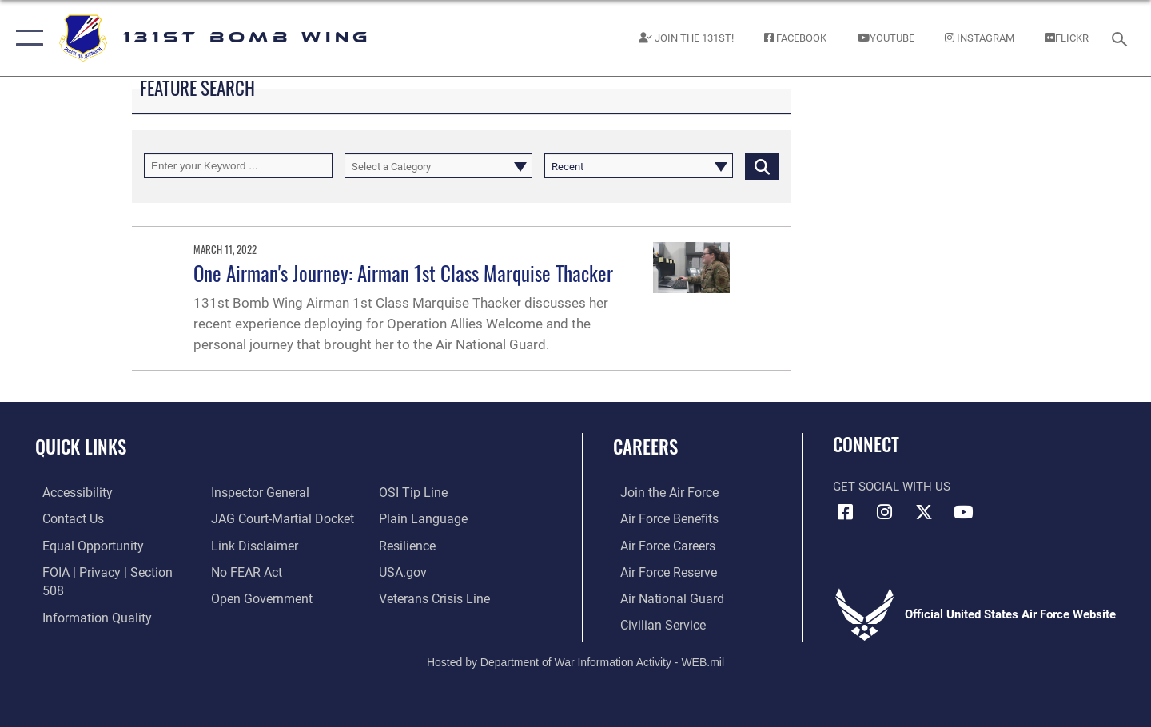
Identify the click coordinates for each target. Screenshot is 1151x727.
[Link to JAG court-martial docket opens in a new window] (277, 518)
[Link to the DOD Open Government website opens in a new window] (256, 597)
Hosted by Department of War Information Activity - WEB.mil (575, 660)
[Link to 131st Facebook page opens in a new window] (795, 38)
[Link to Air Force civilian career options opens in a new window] (654, 623)
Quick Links (80, 446)
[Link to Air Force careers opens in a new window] (660, 545)
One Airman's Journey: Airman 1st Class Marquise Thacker (403, 273)
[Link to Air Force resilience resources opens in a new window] (408, 545)
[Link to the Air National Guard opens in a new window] (662, 597)
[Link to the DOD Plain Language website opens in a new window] (421, 518)
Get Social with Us (891, 486)
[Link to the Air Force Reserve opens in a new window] (660, 570)
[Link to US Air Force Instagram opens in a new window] (885, 512)
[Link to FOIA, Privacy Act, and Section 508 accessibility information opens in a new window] (108, 570)
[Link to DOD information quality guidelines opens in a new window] (86, 597)
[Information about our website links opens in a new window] (250, 545)
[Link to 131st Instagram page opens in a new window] (980, 38)
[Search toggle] (1122, 37)
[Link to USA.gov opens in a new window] (404, 570)
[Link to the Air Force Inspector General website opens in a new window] (256, 492)
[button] (26, 38)
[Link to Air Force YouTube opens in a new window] (963, 512)
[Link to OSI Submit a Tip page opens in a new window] (413, 492)
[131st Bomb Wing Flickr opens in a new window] (1067, 38)
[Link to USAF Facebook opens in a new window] (845, 512)
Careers (645, 446)
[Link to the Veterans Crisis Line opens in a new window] (435, 597)
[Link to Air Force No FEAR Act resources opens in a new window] (243, 570)
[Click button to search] (762, 165)
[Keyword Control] (238, 165)
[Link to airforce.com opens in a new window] (660, 492)
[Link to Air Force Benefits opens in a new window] (660, 518)
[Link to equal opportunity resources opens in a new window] (82, 545)
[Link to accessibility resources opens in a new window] (69, 492)
